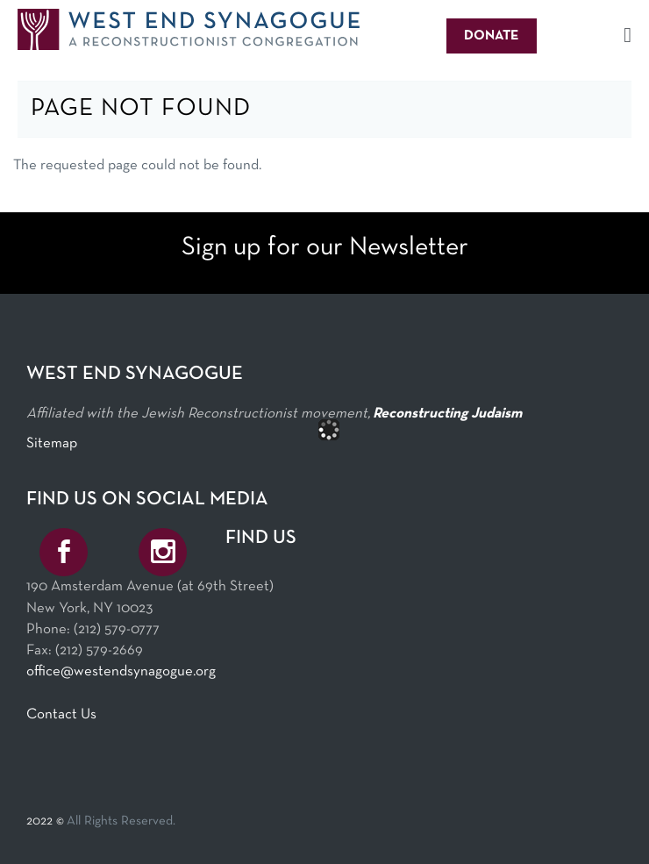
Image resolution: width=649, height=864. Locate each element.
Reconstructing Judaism (447, 413)
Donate (491, 36)
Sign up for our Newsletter (325, 248)
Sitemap (51, 443)
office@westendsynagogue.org (121, 671)
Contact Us (61, 714)
